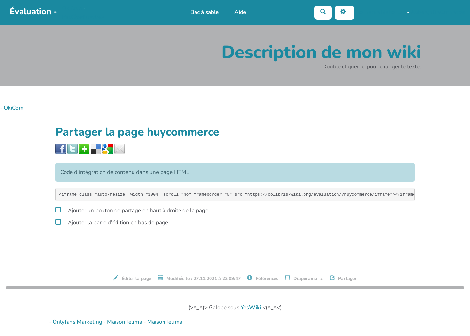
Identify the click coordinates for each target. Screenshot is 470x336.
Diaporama (304, 278)
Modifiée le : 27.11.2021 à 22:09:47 (199, 278)
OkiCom (72, 8)
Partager (343, 278)
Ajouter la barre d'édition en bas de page (111, 221)
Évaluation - (33, 11)
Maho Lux (393, 12)
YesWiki (251, 307)
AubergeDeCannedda (438, 12)
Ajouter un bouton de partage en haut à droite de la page (131, 209)
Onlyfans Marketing (78, 322)
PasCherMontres (83, 17)
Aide (240, 12)
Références (262, 278)
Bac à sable (204, 12)
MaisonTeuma (125, 322)
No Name (368, 12)
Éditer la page (132, 278)
